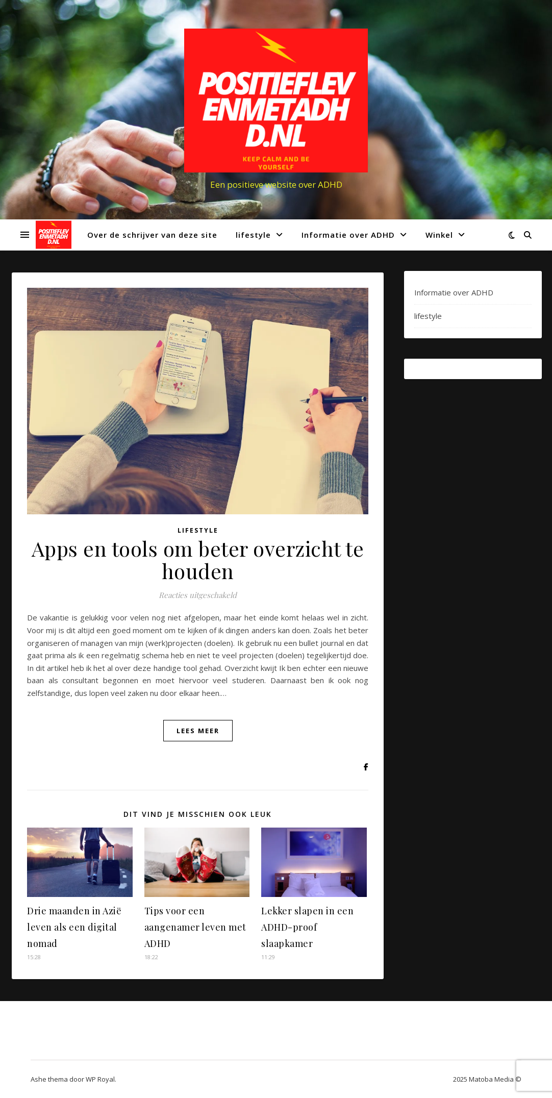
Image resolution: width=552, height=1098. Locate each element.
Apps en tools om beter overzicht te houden (198, 559)
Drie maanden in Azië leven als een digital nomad (74, 927)
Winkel (439, 235)
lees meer (198, 730)
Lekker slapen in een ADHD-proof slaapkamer (307, 927)
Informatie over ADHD (348, 235)
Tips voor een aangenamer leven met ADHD (195, 927)
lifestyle (253, 235)
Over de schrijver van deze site (152, 235)
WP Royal (100, 1079)
